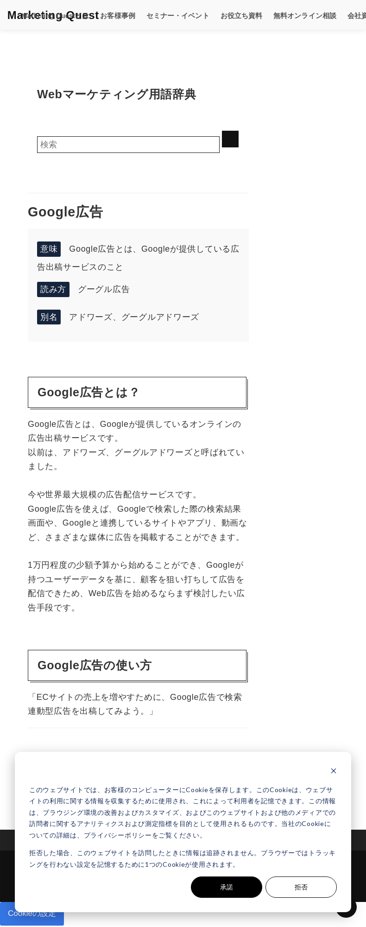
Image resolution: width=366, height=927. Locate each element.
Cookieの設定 (33, 914)
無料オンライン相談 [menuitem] (281, 15)
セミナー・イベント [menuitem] (162, 15)
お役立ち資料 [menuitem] (221, 15)
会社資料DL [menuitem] (339, 15)
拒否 (301, 887)
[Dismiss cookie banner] (333, 772)
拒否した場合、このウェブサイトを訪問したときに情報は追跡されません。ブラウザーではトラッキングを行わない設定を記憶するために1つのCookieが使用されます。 (182, 858)
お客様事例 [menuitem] (105, 15)
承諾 (226, 887)
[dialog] (183, 832)
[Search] (128, 144)
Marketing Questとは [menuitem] (45, 15)
